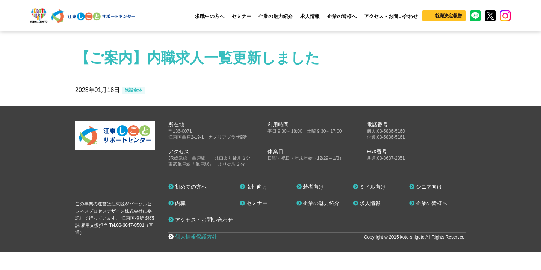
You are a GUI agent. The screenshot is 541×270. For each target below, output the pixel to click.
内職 (177, 203)
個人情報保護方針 (196, 237)
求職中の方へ (209, 16)
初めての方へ (187, 187)
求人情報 (310, 16)
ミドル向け (369, 187)
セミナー (241, 16)
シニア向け (425, 187)
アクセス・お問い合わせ (391, 16)
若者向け (310, 187)
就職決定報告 (448, 15)
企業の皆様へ (342, 16)
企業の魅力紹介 (275, 16)
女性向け (253, 187)
